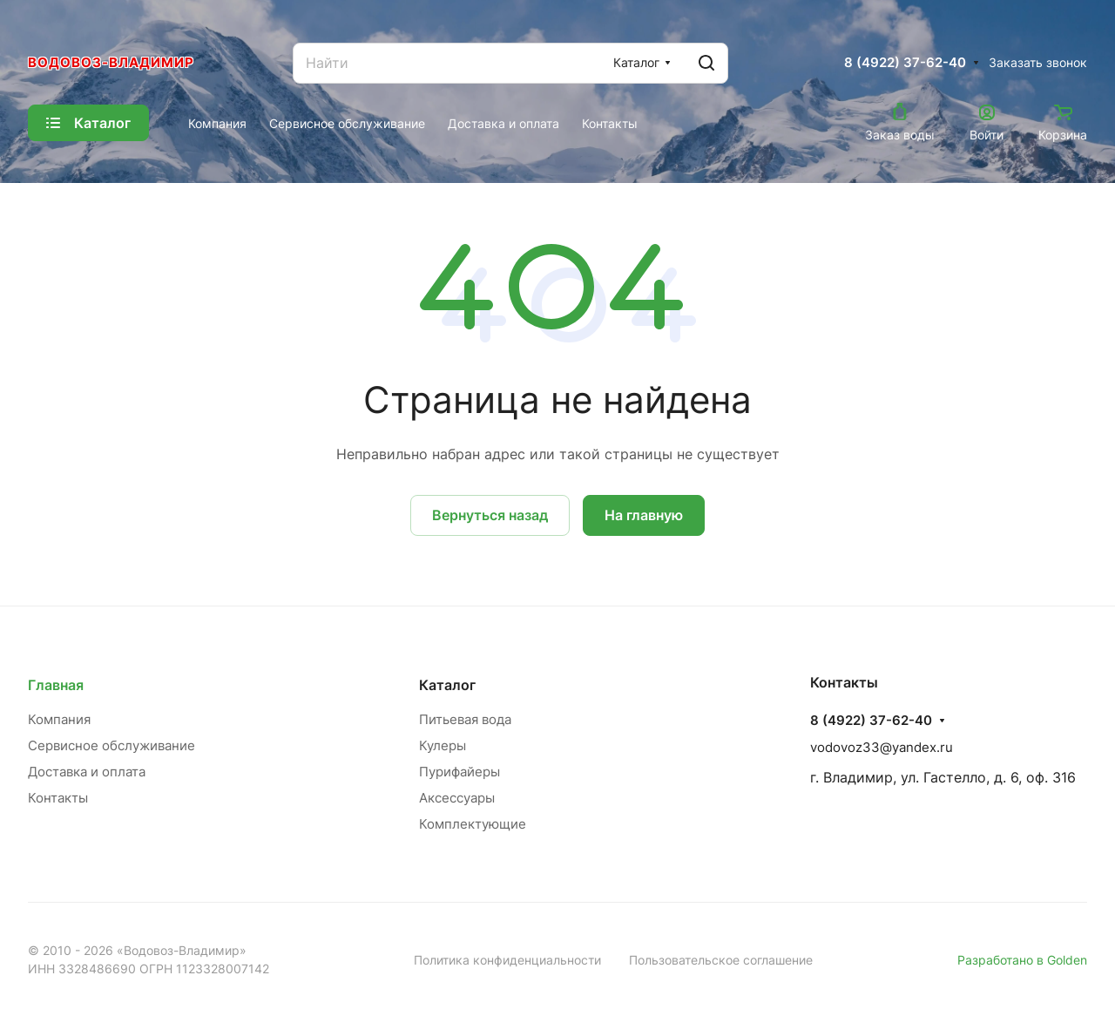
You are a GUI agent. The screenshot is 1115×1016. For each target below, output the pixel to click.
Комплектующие (472, 824)
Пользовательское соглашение (721, 959)
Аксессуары (457, 797)
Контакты (58, 797)
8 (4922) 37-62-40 (905, 63)
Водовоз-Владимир (111, 62)
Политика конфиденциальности (507, 959)
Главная (56, 685)
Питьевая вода (465, 719)
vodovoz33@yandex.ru (881, 747)
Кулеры (442, 745)
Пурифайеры (459, 771)
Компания (59, 719)
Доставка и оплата (86, 771)
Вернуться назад (490, 515)
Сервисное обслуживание (111, 745)
